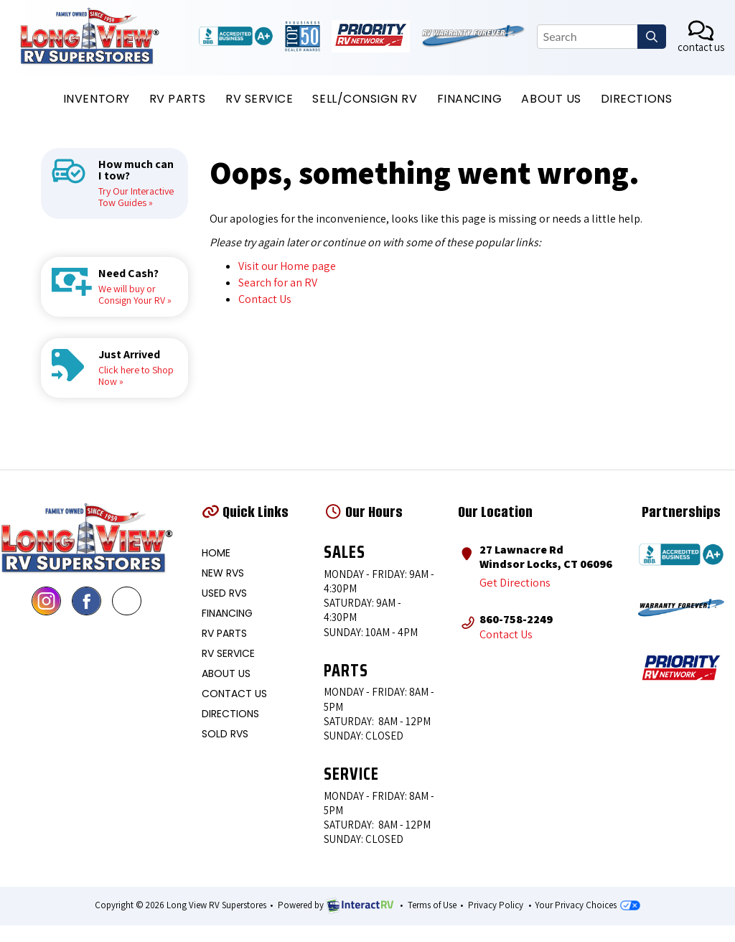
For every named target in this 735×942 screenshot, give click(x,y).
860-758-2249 (516, 617)
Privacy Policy (495, 905)
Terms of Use (432, 905)
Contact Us (264, 299)
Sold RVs (225, 734)
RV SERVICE (259, 98)
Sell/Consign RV (364, 98)
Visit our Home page (287, 266)
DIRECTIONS (636, 98)
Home (216, 553)
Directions (230, 713)
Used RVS (224, 593)
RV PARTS (177, 98)
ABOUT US (551, 98)
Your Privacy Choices (587, 905)
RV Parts (224, 633)
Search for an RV (277, 282)
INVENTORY (96, 98)
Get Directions (514, 582)
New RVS (223, 573)
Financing (469, 98)
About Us (226, 673)
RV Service (228, 653)
